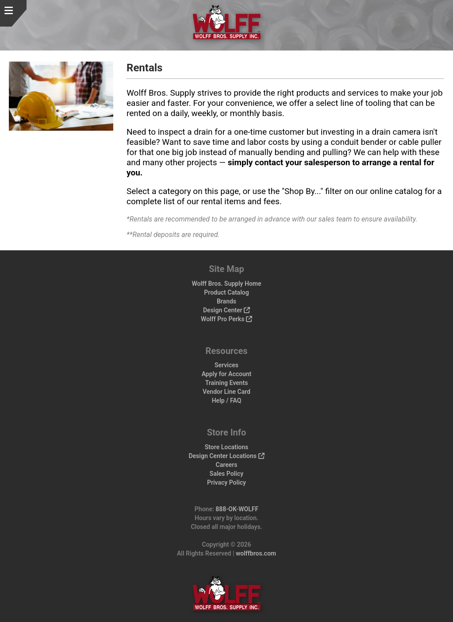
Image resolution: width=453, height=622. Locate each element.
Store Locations (227, 447)
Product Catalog (226, 292)
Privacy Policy (226, 482)
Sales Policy (226, 473)
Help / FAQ (227, 400)
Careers (227, 464)
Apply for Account (227, 373)
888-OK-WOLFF (236, 509)
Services (226, 365)
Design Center (226, 310)
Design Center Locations (226, 455)
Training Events (226, 382)
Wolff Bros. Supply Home (226, 283)
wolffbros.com (256, 553)
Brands (226, 301)
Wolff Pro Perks (226, 319)
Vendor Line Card (226, 391)
